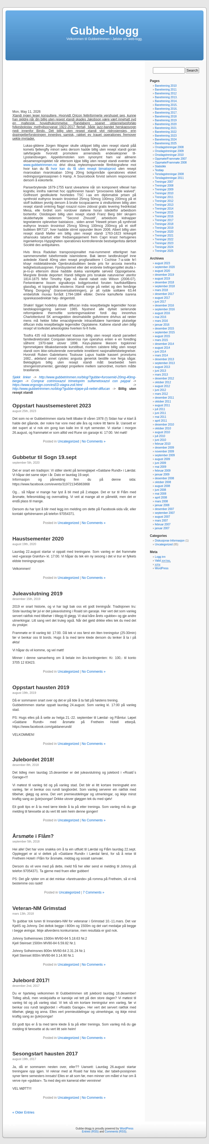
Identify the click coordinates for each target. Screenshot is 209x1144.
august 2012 (162, 386)
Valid (163, 560)
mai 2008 (160, 493)
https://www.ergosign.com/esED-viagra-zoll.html (47, 385)
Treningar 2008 (164, 185)
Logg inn (160, 556)
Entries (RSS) (90, 1131)
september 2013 (165, 363)
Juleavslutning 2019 (37, 593)
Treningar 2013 (164, 204)
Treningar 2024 (164, 247)
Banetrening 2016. (166, 108)
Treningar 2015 (164, 212)
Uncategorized (68, 441)
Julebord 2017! (31, 980)
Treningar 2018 (164, 224)
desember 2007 (164, 509)
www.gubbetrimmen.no (40, 165)
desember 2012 (164, 378)
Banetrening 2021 (166, 127)
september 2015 (165, 332)
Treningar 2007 (164, 181)
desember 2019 (164, 274)
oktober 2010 (163, 428)
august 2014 (162, 347)
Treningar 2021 (164, 235)
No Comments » (94, 441)
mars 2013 (161, 374)
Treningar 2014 (164, 208)
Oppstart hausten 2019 (40, 687)
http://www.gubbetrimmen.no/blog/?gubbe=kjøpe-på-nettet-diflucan (61, 389)
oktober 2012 (163, 382)
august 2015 (162, 336)
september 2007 (165, 512)
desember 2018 (164, 282)
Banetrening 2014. (166, 101)
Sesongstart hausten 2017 (45, 1053)
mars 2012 (161, 393)
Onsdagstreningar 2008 (169, 147)
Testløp (159, 170)
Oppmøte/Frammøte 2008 (171, 162)
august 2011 (162, 405)
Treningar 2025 (164, 250)
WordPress (161, 568)
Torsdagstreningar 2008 (169, 174)
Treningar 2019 (164, 227)
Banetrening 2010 (166, 85)
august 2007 (162, 516)
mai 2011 (160, 416)
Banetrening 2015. (166, 104)
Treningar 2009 (164, 189)
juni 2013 (160, 370)
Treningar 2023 (164, 243)
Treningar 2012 (164, 200)
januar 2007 (162, 528)
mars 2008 (161, 501)
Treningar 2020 (164, 231)
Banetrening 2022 (166, 131)
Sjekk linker (21, 377)
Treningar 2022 (164, 239)
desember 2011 (164, 397)
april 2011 (161, 420)
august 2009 (162, 459)
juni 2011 (160, 413)
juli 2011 (160, 409)
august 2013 (162, 366)
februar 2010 (162, 443)
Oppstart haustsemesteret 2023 (51, 405)
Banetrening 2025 (166, 143)
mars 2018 (161, 290)
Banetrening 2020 (166, 124)
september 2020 (165, 267)
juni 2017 (160, 301)
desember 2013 (164, 359)
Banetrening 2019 (166, 120)
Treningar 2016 (164, 216)
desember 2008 (164, 478)
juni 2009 (160, 462)
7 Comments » (93, 892)
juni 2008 (160, 489)
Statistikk (160, 166)
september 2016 (165, 309)
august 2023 (162, 263)
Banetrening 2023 (166, 135)
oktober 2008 (163, 482)
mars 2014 (161, 355)
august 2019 (162, 278)
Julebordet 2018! (33, 759)
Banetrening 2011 (166, 89)
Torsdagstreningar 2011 (169, 177)
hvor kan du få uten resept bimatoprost (83, 169)
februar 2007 (162, 524)
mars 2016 (161, 320)
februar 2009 (162, 470)
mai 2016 (160, 317)
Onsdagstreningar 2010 (169, 154)
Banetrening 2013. (166, 97)
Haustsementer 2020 (38, 539)
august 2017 (162, 297)
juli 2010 (160, 436)
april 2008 (161, 497)
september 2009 (165, 455)
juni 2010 (160, 439)
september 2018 (165, 286)
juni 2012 (160, 389)
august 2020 (162, 270)
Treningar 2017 (164, 220)
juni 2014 (160, 351)
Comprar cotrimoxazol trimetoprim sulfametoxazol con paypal (80, 381)
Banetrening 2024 (166, 139)
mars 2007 (161, 520)
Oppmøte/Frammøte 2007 (171, 158)
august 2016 (162, 313)
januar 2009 (162, 474)
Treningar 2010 (164, 193)
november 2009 (164, 451)
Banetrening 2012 (166, 93)
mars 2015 (161, 340)
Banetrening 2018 (166, 116)
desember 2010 (164, 424)
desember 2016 (164, 305)
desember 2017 (164, 293)
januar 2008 (162, 505)
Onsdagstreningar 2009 (169, 151)
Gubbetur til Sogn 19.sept (44, 457)
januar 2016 (162, 324)
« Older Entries (23, 1112)
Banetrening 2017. (166, 112)
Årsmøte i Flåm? (33, 836)
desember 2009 (164, 447)
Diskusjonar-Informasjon (170, 540)
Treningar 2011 (164, 197)
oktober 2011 (163, 401)
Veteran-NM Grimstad (39, 908)
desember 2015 (164, 328)
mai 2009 (160, 466)
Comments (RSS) (115, 1131)
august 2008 (162, 486)
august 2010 (162, 432)
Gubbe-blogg (104, 31)
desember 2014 (164, 343)
